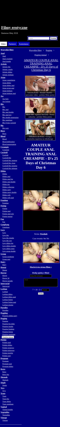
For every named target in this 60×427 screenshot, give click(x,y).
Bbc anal (5, 110)
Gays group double (9, 251)
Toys (2, 388)
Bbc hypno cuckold (9, 123)
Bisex (3, 131)
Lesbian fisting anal (9, 302)
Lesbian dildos (7, 294)
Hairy (3, 262)
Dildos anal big (7, 179)
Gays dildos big (7, 243)
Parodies (4, 308)
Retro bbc (5, 374)
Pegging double (7, 326)
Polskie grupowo (8, 348)
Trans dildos (6, 401)
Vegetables (5, 412)
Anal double (6, 61)
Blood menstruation (9, 144)
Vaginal (4, 407)
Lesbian (4, 289)
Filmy (3, 44)
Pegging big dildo (8, 324)
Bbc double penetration (10, 117)
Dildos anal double (8, 182)
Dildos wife (6, 195)
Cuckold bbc (6, 158)
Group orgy (6, 259)
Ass (2, 96)
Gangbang (5, 225)
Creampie (5, 147)
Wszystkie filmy (7, 50)
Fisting (3, 206)
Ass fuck (5, 99)
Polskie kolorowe (8, 350)
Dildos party (6, 190)
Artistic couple (7, 69)
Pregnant (4, 358)
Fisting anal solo (8, 214)
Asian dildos (6, 83)
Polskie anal (6, 342)
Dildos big (6, 184)
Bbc (2, 104)
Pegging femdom (8, 329)
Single (3, 383)
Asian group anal (8, 88)
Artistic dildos (7, 72)
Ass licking (6, 101)
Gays (3, 230)
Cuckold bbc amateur (9, 160)
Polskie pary (6, 356)
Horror (3, 273)
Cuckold (4, 152)
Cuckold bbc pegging (9, 166)
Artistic (4, 64)
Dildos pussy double (9, 192)
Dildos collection (8, 187)
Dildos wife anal (8, 198)
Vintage (4, 418)
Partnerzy (12, 44)
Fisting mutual (7, 216)
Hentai (3, 267)
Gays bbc (5, 235)
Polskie (3, 340)
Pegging (4, 318)
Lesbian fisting (7, 300)
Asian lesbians (7, 91)
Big (2, 125)
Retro (3, 369)
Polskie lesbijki (7, 353)
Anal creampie (7, 59)
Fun (2, 219)
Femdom (4, 200)
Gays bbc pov (7, 241)
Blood (3, 136)
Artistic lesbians (8, 75)
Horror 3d (5, 278)
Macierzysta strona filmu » (41, 267)
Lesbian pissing (7, 305)
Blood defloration (8, 142)
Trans (3, 393)
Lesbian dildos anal (9, 297)
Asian (3, 77)
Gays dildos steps (8, 249)
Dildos (3, 171)
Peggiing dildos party (9, 316)
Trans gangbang (7, 404)
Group (3, 254)
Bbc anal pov (7, 115)
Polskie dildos (7, 345)
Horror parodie (7, 281)
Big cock (5, 128)
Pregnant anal (7, 364)
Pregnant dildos (7, 366)
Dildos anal (6, 176)
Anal (3, 53)
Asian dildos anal (8, 85)
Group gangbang (8, 257)
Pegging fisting (7, 332)
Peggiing (4, 313)
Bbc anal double (8, 112)
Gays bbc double (8, 238)
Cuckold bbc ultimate (9, 168)
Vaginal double (7, 410)
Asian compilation (8, 80)
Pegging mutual (7, 337)
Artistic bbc (6, 67)
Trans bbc (5, 399)
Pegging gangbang (8, 334)
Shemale (4, 377)
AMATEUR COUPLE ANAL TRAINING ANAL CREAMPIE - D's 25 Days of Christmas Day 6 (41, 65)
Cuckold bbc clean (8, 163)
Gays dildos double (9, 246)
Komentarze (24, 44)
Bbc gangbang (7, 120)
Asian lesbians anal (9, 93)
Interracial (5, 284)
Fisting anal (6, 211)
